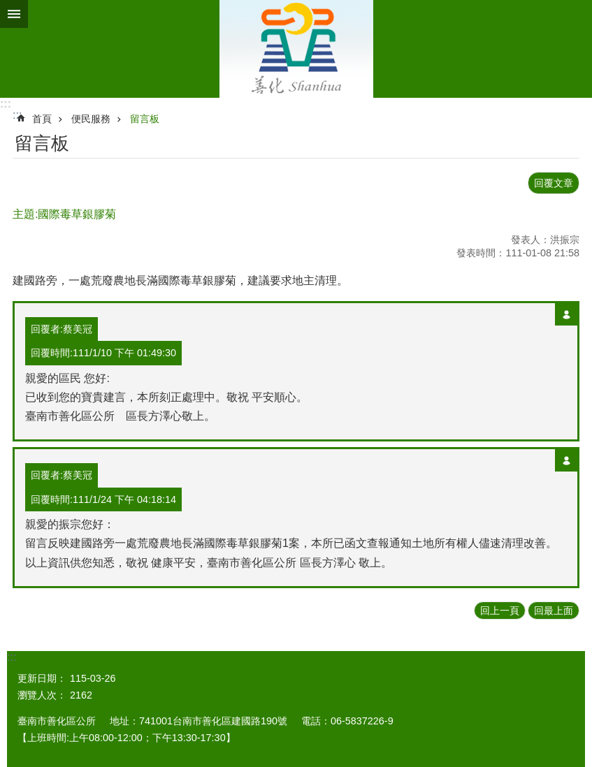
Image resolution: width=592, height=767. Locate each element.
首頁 (42, 118)
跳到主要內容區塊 (7, 7)
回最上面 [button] (553, 610)
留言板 (144, 118)
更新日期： (41, 678)
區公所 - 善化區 (296, 49)
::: (5, 104)
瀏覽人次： (41, 695)
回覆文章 (553, 183)
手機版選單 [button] (14, 14)
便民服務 (90, 118)
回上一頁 (499, 610)
